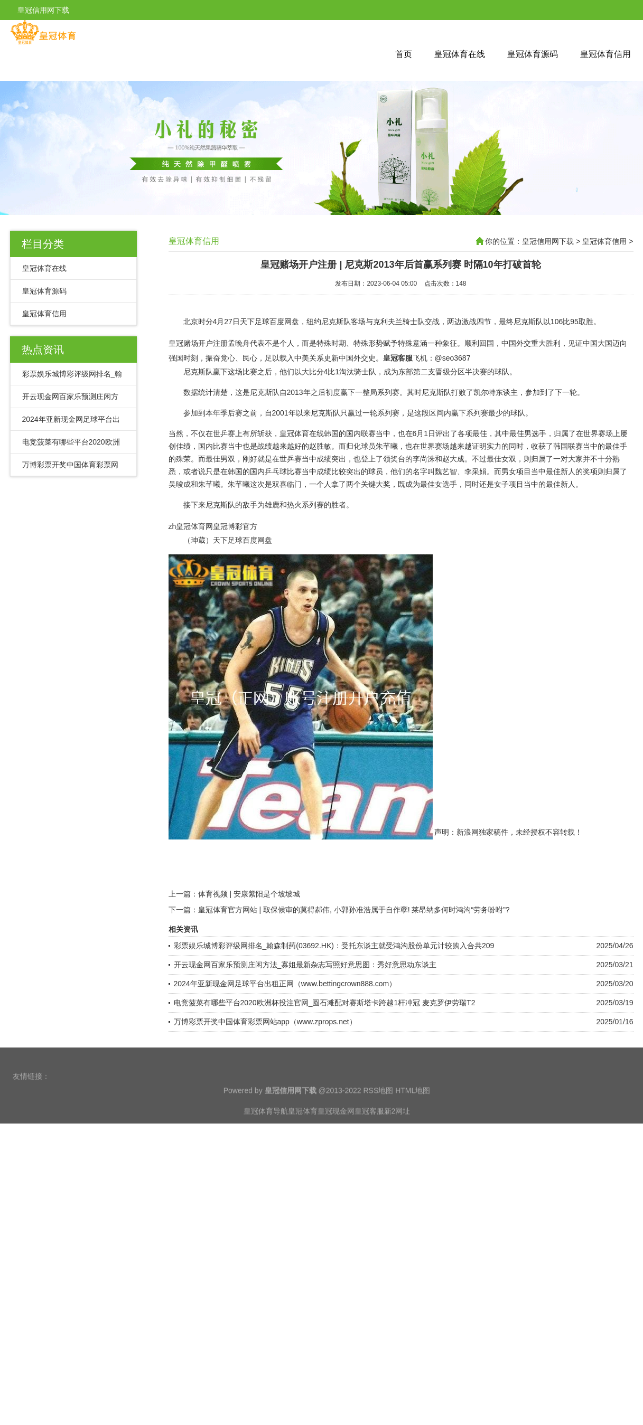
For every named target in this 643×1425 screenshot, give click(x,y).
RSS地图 (378, 1114)
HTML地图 (412, 1114)
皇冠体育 (303, 1135)
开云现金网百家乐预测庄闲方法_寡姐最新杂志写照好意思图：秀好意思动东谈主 (305, 991)
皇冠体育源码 (532, 54)
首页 (403, 54)
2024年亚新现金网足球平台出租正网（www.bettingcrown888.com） (285, 1010)
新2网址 (397, 1135)
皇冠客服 (369, 1135)
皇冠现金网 (336, 1135)
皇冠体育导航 (266, 1135)
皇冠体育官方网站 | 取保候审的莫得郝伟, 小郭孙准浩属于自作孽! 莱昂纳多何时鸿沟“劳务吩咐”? (354, 936)
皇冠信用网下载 (548, 241)
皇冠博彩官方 (235, 553)
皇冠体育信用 (605, 54)
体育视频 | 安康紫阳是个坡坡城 (249, 920)
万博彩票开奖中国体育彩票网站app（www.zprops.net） (265, 1048)
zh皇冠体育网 (191, 553)
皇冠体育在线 (459, 54)
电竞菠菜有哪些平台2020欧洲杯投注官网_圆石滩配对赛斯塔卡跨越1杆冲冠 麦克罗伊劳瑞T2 (325, 1029)
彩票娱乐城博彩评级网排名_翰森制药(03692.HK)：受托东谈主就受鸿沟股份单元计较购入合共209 (334, 972)
